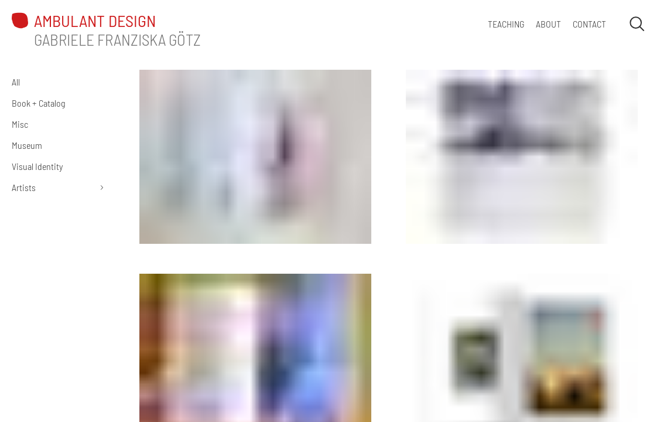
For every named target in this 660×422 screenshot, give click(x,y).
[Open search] (636, 23)
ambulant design (95, 21)
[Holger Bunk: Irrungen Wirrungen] (522, 156)
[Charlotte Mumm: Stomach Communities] (255, 156)
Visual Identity (37, 166)
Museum (27, 145)
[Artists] (58, 188)
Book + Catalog (38, 102)
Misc (20, 124)
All (16, 81)
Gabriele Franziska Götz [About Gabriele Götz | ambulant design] (117, 39)
